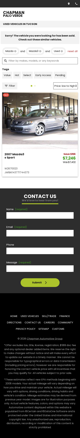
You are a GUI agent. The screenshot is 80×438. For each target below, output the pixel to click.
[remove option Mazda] (11, 51)
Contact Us (33, 322)
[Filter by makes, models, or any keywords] (40, 60)
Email (16, 227)
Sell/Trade (49, 316)
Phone (10, 245)
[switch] (7, 75)
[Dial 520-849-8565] (76, 3)
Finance (64, 316)
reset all (73, 51)
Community (65, 322)
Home (13, 316)
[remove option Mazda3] (35, 51)
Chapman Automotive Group (45, 338)
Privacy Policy (25, 329)
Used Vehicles (30, 316)
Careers (49, 322)
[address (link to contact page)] (69, 3)
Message (18, 262)
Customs (58, 329)
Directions (14, 322)
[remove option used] (58, 51)
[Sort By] (65, 85)
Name (17, 209)
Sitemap (44, 329)
